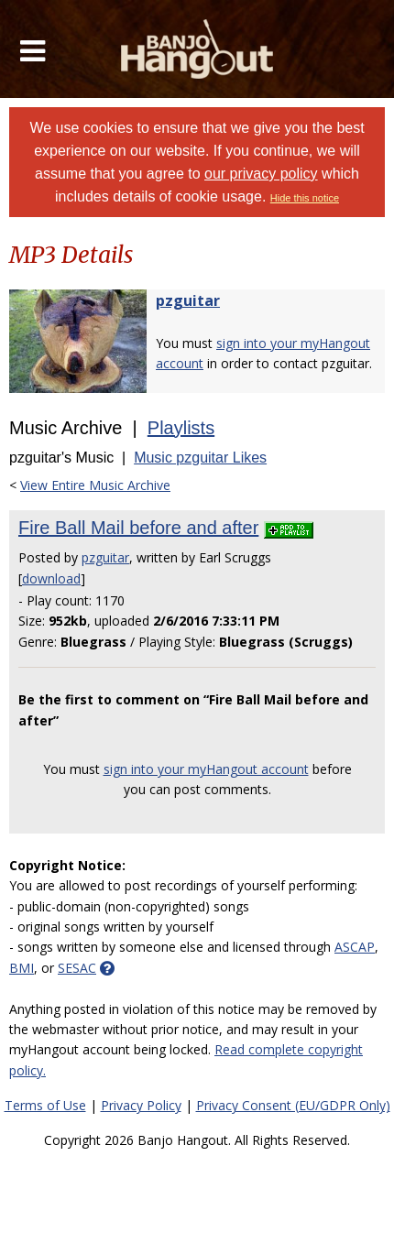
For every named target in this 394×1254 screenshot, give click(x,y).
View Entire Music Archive (95, 485)
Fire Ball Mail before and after (138, 528)
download (51, 578)
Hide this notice (304, 197)
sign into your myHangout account (206, 769)
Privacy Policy (141, 1105)
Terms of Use (45, 1105)
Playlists (181, 428)
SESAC (77, 967)
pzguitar (188, 300)
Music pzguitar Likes (200, 457)
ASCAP (354, 946)
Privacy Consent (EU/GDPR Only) (293, 1105)
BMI (21, 967)
